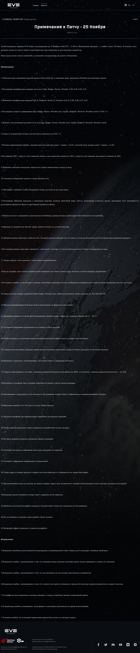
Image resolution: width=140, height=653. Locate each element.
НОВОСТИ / (18, 19)
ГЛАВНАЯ (36, 5)
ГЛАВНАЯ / (7, 19)
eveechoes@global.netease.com (17, 647)
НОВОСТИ (44, 5)
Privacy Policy (5, 649)
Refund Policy (13, 649)
